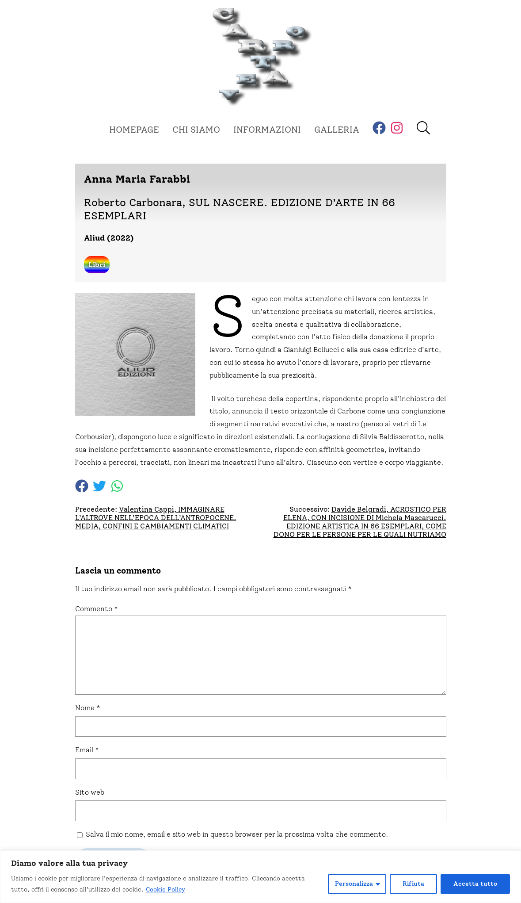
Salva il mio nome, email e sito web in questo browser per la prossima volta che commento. (237, 834)
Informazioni (267, 129)
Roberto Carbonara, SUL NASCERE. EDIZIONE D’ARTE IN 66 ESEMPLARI (239, 209)
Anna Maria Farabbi (137, 178)
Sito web (89, 792)
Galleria (336, 129)
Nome (87, 708)
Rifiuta (413, 884)
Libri (96, 264)
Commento (96, 609)
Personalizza (354, 884)
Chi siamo (196, 129)
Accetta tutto (475, 884)
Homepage (134, 129)
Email (87, 750)
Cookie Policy (165, 889)
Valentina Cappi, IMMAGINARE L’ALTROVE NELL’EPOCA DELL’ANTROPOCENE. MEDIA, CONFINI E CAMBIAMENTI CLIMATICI (155, 517)
